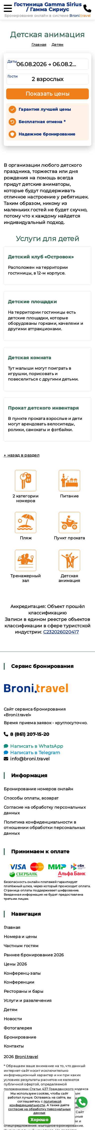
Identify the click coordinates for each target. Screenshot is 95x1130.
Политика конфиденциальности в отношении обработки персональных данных (44, 828)
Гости (12, 76)
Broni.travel (26, 1056)
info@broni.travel (27, 759)
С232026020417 (61, 632)
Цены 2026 (15, 964)
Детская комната (29, 357)
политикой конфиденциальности (35, 1103)
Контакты (14, 1046)
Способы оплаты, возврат (31, 798)
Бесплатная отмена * (42, 121)
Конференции (19, 982)
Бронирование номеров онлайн (38, 789)
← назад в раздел (21, 455)
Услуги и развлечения (28, 1000)
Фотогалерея (18, 1028)
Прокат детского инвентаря (43, 408)
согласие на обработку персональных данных (39, 1111)
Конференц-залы (22, 973)
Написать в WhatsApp (33, 746)
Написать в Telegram (32, 752)
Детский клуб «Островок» (41, 257)
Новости (13, 1019)
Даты (12, 61)
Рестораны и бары (23, 991)
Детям (57, 44)
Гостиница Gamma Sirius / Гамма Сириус (48, 7)
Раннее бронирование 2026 (34, 955)
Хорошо (39, 1119)
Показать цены (48, 93)
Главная (39, 44)
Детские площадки (32, 301)
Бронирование (20, 1037)
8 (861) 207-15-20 (26, 734)
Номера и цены (20, 936)
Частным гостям (21, 945)
